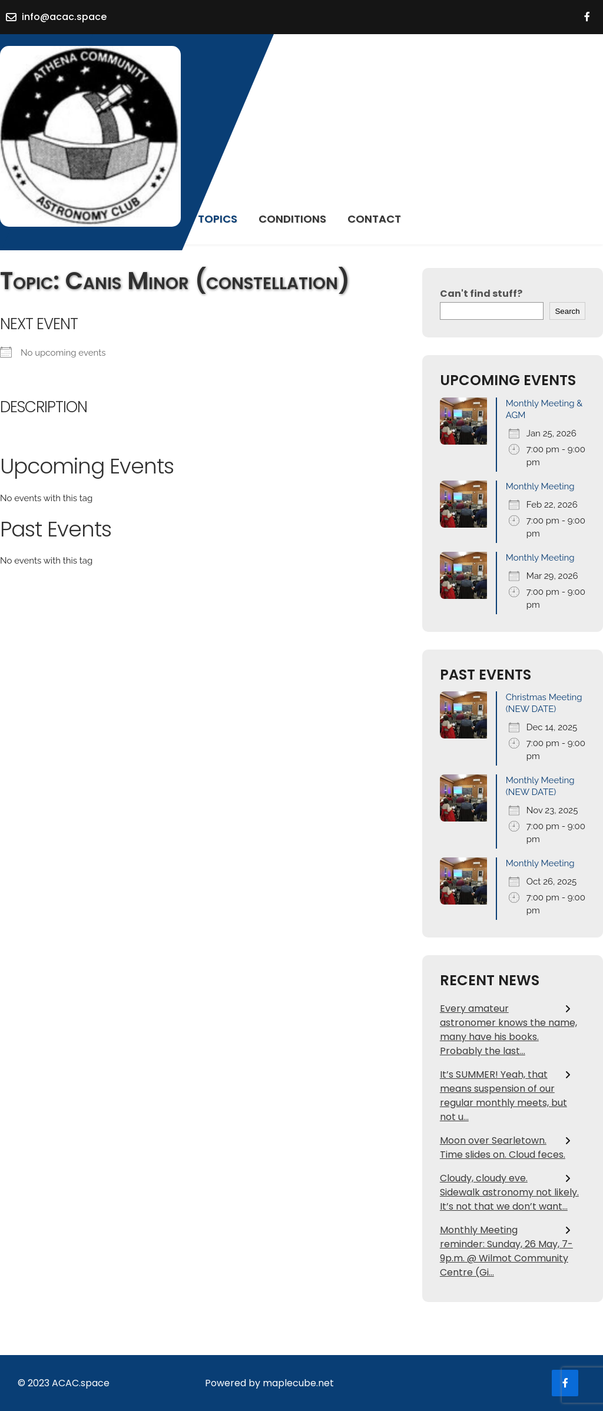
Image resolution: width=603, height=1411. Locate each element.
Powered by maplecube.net (269, 1383)
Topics (217, 218)
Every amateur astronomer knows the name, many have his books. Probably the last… (508, 1030)
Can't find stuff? (481, 293)
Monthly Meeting (540, 486)
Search (567, 311)
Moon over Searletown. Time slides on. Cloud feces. (502, 1147)
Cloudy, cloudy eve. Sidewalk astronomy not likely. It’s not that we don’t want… (509, 1192)
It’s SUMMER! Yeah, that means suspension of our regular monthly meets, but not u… (503, 1096)
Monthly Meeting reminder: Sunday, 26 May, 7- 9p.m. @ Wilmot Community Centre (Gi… (506, 1251)
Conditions (292, 218)
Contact (374, 218)
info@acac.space (64, 17)
